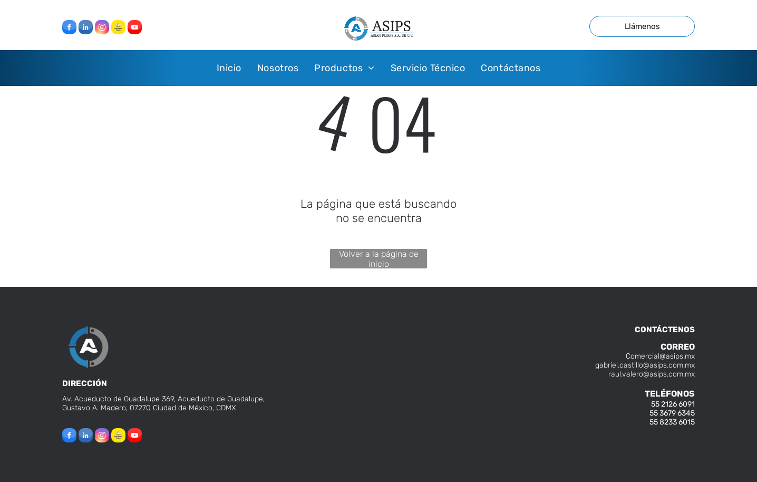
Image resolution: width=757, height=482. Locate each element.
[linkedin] (86, 28)
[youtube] (135, 28)
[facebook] (69, 28)
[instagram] (102, 28)
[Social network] (118, 28)
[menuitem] (229, 67)
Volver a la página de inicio (379, 258)
